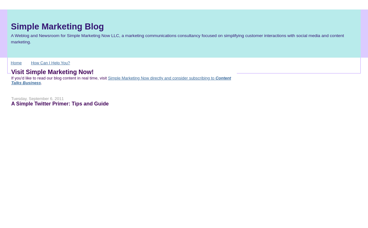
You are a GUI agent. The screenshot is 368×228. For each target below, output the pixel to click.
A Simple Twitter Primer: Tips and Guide (60, 103)
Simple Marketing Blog (57, 26)
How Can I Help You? (50, 62)
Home (16, 62)
